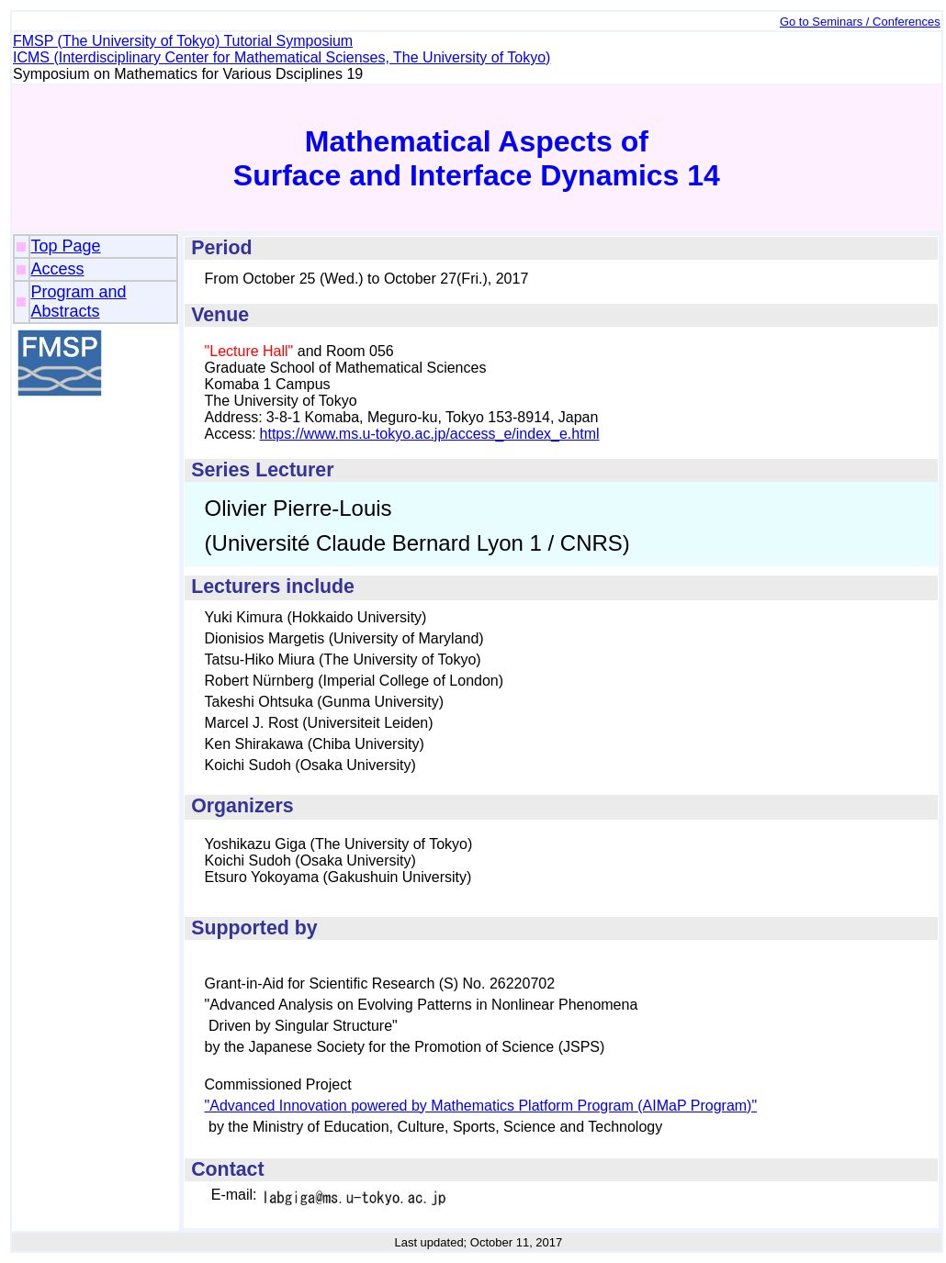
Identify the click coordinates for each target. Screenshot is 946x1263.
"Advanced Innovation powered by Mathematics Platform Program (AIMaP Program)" (481, 1105)
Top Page (66, 246)
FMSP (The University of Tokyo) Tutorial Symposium (183, 41)
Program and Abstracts (79, 301)
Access (57, 269)
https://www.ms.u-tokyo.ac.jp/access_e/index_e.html (430, 433)
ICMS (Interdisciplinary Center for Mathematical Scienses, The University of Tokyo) (281, 57)
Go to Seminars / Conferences (860, 21)
